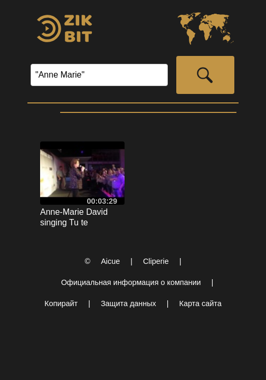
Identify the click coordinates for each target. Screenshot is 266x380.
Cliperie (156, 261)
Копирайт (61, 303)
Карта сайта (200, 303)
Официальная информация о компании (131, 282)
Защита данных (128, 303)
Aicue (110, 261)
